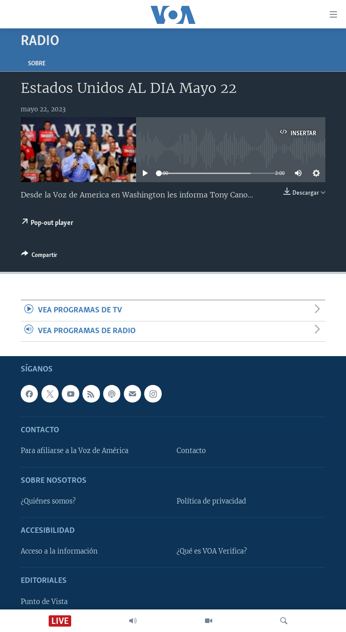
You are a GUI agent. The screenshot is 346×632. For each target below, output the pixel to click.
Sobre (37, 63)
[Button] (39, 256)
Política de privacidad (211, 501)
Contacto (191, 451)
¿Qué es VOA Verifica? (212, 551)
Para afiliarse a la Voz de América (74, 451)
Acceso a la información (59, 551)
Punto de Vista (44, 602)
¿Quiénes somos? (48, 501)
